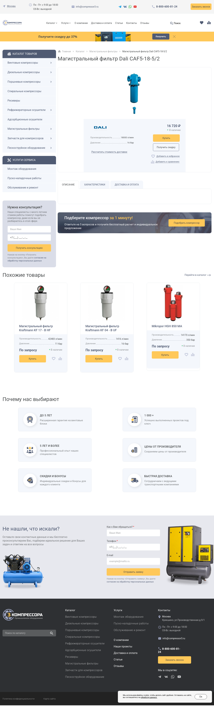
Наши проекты (123, 647)
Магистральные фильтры (30, 129)
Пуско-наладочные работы (24, 178)
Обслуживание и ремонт (23, 188)
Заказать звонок (201, 6)
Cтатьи (118, 660)
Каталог (50, 23)
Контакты (131, 23)
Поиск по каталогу (15, 633)
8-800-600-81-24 (166, 6)
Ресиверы (14, 101)
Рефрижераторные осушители (30, 110)
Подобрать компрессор (187, 224)
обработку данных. (149, 697)
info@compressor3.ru (87, 6)
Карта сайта (49, 699)
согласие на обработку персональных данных (130, 582)
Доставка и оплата (101, 23)
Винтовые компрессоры (30, 63)
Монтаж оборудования (22, 169)
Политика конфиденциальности (18, 699)
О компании (81, 23)
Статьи (119, 23)
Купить (166, 138)
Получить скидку (166, 148)
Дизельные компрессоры (30, 73)
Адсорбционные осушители (25, 120)
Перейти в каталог (198, 275)
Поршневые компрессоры (30, 82)
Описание (68, 185)
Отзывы (144, 23)
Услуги (65, 23)
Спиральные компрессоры (24, 91)
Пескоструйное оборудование (30, 148)
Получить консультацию (29, 248)
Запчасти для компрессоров (30, 139)
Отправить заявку (133, 572)
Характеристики (94, 185)
